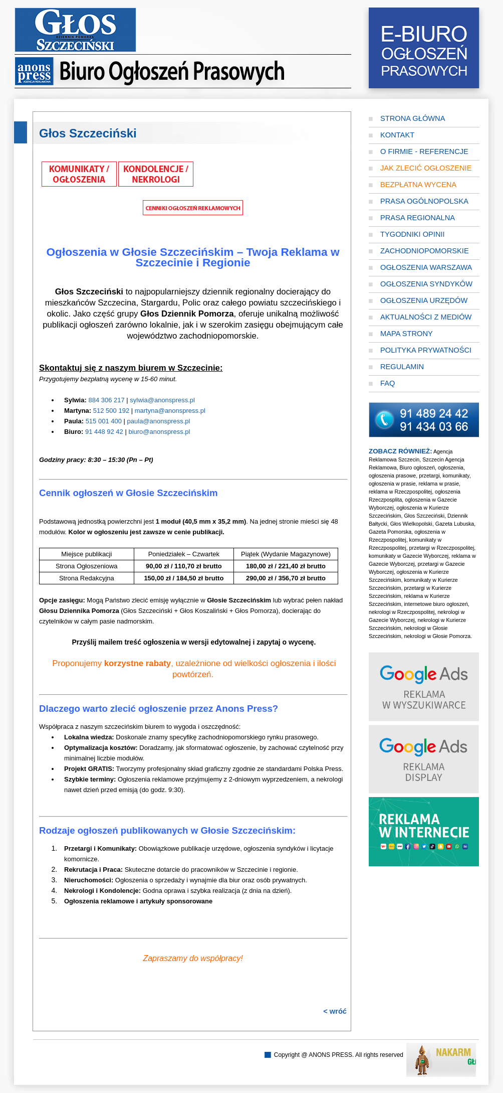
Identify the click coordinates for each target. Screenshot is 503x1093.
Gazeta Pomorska (390, 532)
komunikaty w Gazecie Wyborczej (408, 556)
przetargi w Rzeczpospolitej (441, 548)
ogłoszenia (450, 467)
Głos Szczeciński (424, 516)
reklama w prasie (439, 484)
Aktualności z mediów (425, 317)
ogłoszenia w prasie (392, 484)
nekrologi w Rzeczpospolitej (402, 612)
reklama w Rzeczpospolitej (400, 492)
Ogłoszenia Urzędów (423, 300)
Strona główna (412, 118)
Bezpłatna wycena (418, 185)
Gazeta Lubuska (454, 524)
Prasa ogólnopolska (424, 201)
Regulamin (402, 367)
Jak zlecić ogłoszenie (425, 168)
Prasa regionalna (417, 218)
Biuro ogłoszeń (417, 467)
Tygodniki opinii (412, 234)
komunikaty (456, 476)
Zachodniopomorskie (424, 251)
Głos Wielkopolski (411, 524)
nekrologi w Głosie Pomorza (437, 636)
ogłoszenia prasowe (392, 476)
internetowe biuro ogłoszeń (435, 604)
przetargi (429, 476)
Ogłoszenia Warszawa (426, 267)
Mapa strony (406, 334)
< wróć (335, 1011)
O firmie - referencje (424, 151)
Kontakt (397, 135)
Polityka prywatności (425, 350)
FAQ (387, 383)
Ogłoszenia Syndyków (426, 284)
